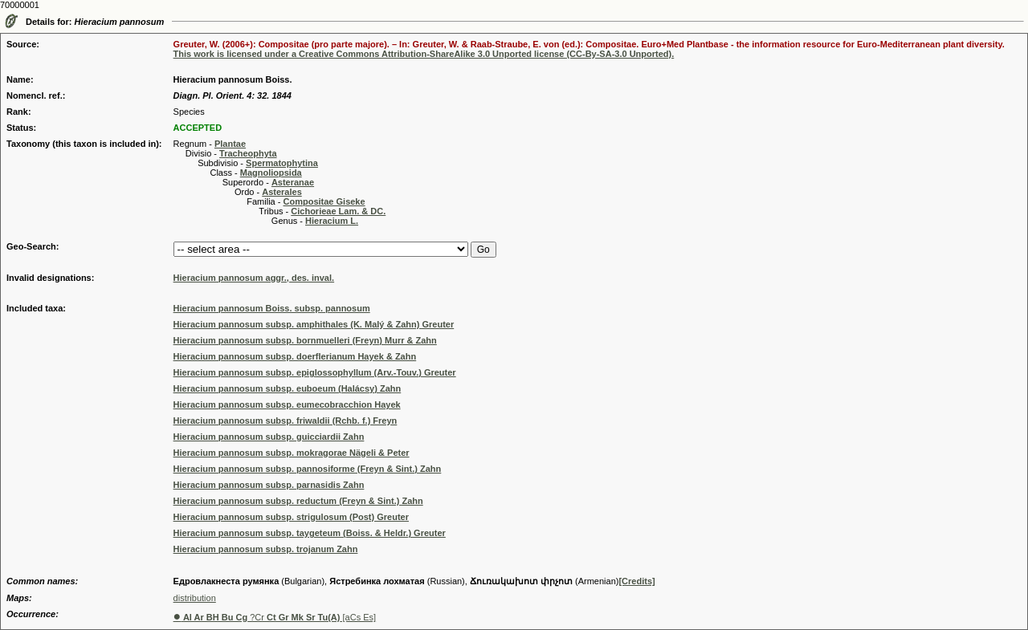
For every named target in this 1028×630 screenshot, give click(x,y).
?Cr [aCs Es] (275, 617)
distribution (194, 598)
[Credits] (636, 581)
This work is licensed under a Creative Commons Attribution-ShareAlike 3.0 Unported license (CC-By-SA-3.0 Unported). (424, 54)
